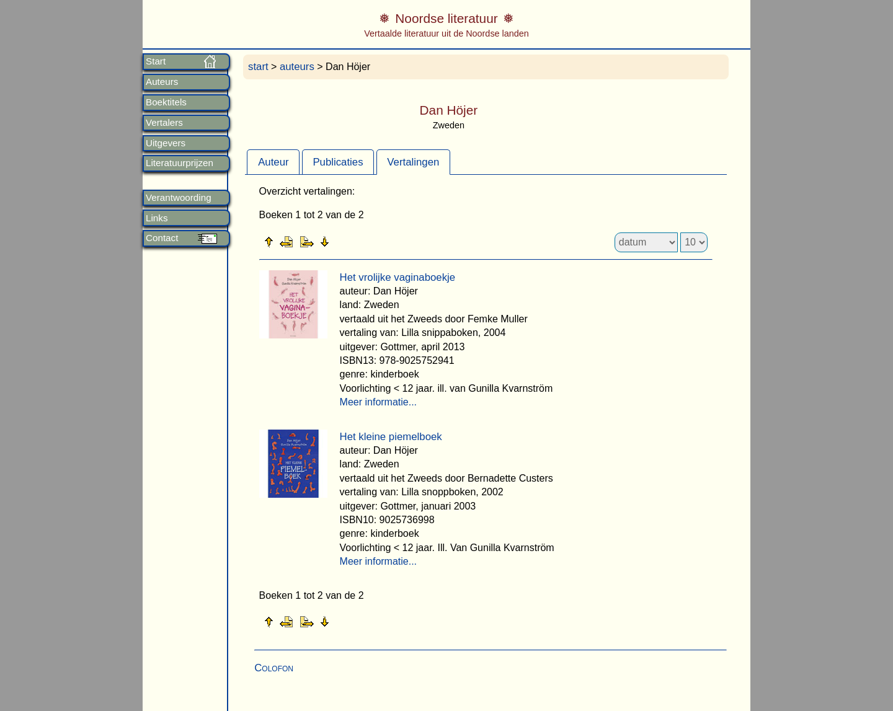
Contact (162, 238)
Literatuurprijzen (179, 163)
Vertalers (164, 123)
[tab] (273, 161)
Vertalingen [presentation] (413, 162)
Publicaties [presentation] (338, 162)
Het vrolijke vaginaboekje (398, 277)
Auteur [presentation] (273, 162)
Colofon (273, 668)
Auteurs (162, 82)
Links (156, 218)
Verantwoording (178, 198)
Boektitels (166, 102)
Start (156, 61)
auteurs (297, 67)
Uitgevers (165, 143)
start (258, 67)
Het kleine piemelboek (391, 437)
